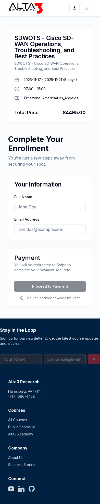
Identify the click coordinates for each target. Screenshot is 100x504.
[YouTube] (11, 489)
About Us (15, 457)
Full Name (23, 197)
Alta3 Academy (20, 434)
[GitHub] (32, 489)
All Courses (17, 420)
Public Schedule (21, 427)
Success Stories (21, 464)
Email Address (26, 219)
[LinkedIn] (21, 489)
